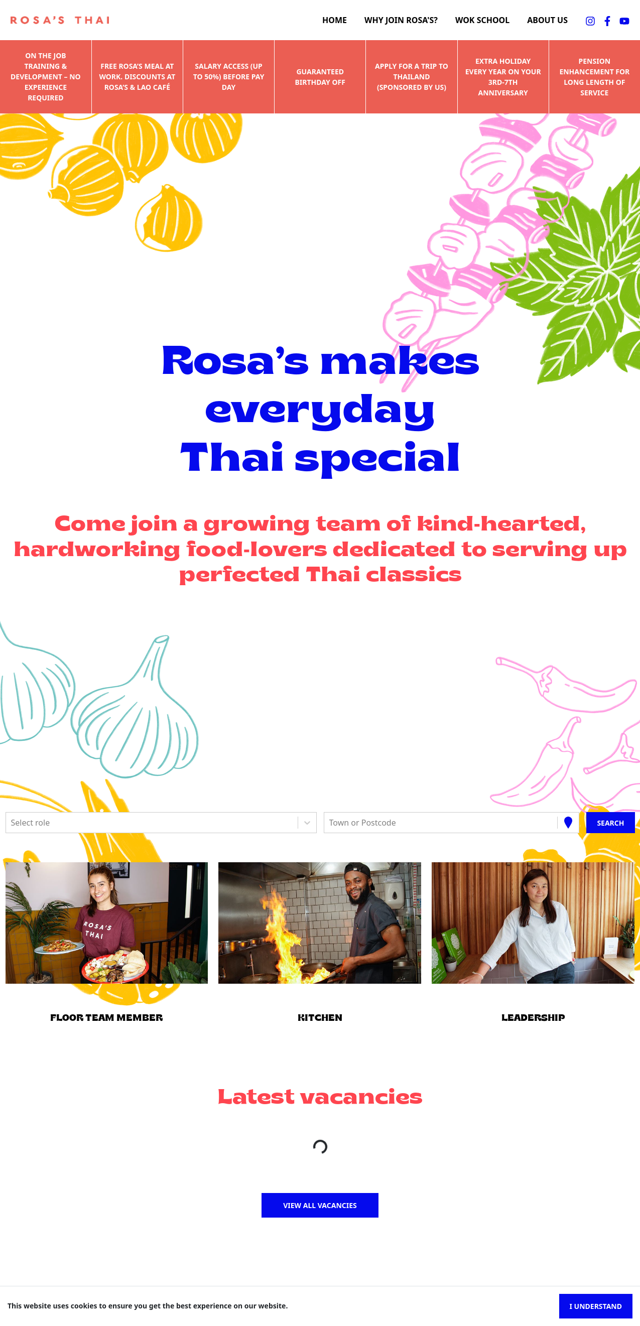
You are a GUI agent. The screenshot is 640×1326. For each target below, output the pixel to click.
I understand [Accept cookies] (596, 1306)
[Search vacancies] (610, 822)
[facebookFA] (607, 20)
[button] (106, 923)
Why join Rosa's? (401, 20)
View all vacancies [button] (320, 1205)
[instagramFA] (590, 20)
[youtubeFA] (624, 20)
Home (334, 20)
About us (547, 20)
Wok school (482, 20)
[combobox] (12, 823)
